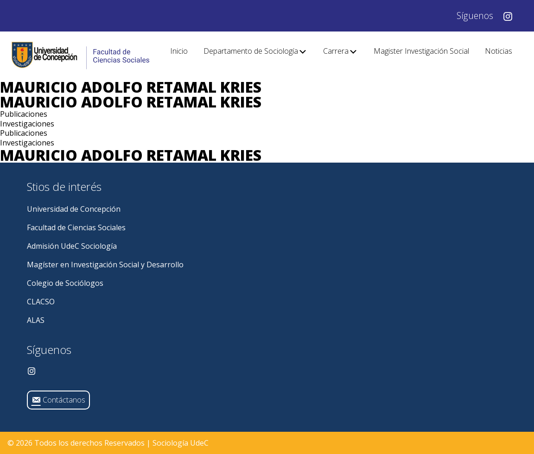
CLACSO (41, 301)
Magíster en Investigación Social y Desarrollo (105, 264)
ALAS (35, 320)
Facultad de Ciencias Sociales (76, 227)
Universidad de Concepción (74, 209)
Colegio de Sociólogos (65, 283)
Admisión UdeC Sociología (72, 246)
